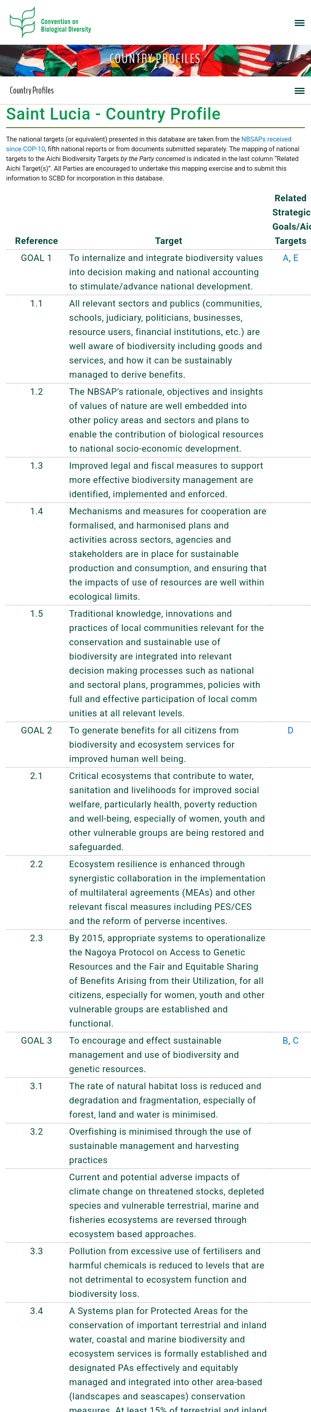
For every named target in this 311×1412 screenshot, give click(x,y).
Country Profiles (32, 90)
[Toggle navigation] (299, 22)
